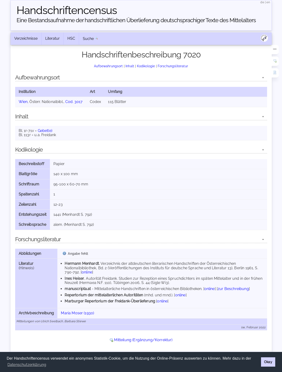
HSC (71, 38)
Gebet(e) (45, 130)
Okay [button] (268, 362)
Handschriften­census (67, 10)
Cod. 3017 (74, 101)
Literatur (52, 38)
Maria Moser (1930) (77, 313)
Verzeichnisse (26, 38)
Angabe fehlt (78, 253)
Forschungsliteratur (173, 66)
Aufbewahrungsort (108, 66)
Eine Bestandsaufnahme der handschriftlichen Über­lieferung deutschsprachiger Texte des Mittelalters (136, 20)
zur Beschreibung (233, 289)
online (87, 272)
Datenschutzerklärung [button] (26, 364)
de (262, 2)
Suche (88, 38)
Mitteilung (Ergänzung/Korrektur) (143, 340)
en (268, 2)
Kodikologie (146, 66)
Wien (23, 101)
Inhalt (129, 66)
